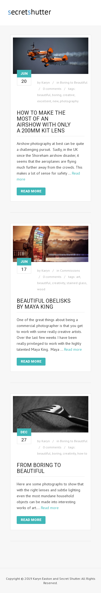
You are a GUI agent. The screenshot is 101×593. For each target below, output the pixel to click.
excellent (44, 101)
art (78, 277)
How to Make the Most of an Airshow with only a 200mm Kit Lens (44, 122)
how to (82, 453)
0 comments (52, 89)
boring (56, 95)
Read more (73, 349)
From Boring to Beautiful (39, 468)
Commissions (70, 270)
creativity (58, 283)
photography (69, 101)
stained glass (76, 283)
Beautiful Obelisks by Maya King (44, 304)
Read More (31, 191)
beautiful (44, 95)
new (55, 101)
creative (69, 95)
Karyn (45, 82)
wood (41, 289)
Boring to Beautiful (74, 82)
